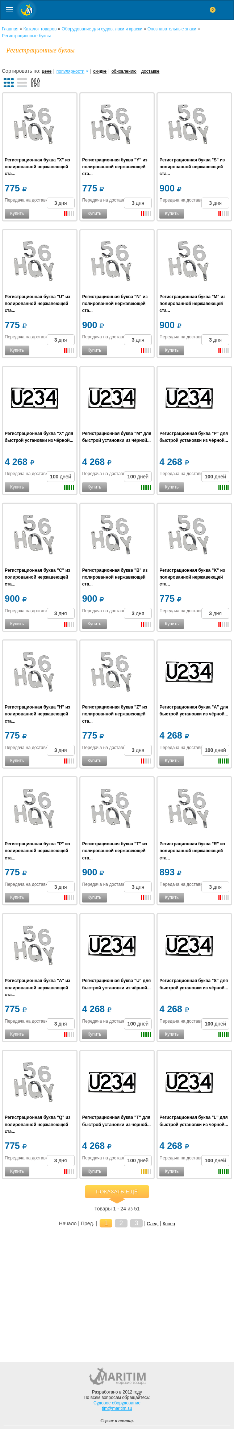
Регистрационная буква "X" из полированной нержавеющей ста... (37, 166)
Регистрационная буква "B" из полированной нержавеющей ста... (115, 577)
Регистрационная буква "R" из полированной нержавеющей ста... (192, 850)
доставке (150, 71)
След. (153, 1223)
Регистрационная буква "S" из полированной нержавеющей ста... (192, 166)
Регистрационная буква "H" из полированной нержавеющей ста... (37, 714)
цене (47, 71)
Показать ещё (117, 1192)
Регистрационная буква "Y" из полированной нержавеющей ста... (114, 166)
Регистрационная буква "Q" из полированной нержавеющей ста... (37, 1124)
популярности (70, 71)
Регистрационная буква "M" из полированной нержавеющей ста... (192, 303)
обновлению (124, 71)
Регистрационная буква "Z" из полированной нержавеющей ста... (114, 714)
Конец (169, 1223)
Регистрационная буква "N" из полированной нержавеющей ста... (115, 303)
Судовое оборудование (117, 1402)
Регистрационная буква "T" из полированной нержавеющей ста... (114, 850)
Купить (17, 213)
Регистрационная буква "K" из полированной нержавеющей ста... (192, 577)
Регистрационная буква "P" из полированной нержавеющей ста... (37, 850)
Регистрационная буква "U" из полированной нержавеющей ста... (37, 303)
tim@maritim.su (117, 1408)
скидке (99, 71)
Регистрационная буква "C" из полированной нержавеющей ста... (37, 577)
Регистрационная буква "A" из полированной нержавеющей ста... (37, 987)
